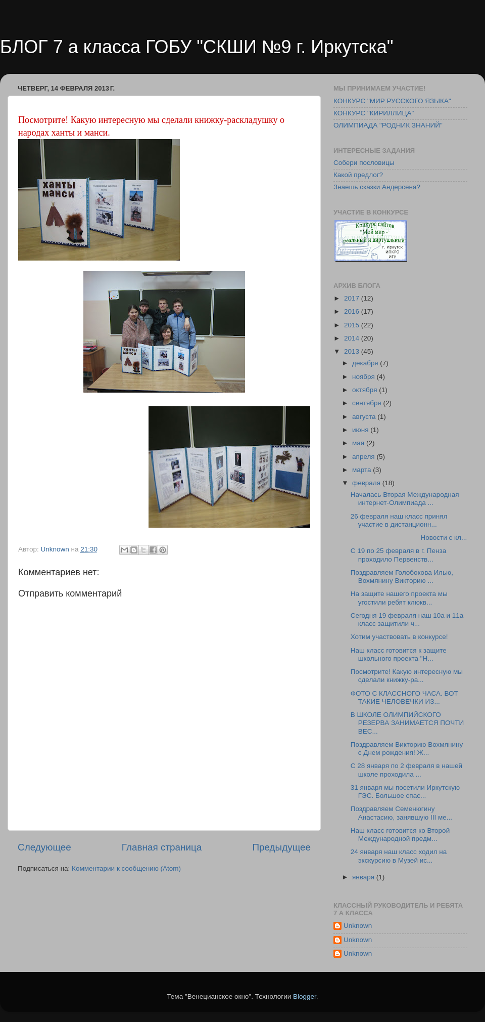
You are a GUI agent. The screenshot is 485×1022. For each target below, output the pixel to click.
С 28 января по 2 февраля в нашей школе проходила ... (406, 770)
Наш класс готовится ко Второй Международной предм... (400, 834)
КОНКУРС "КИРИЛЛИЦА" (373, 113)
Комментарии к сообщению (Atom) (126, 868)
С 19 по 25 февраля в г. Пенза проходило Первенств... (398, 555)
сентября (367, 403)
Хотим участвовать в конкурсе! (400, 637)
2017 (352, 298)
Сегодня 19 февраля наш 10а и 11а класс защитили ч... (407, 619)
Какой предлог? (358, 175)
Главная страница (162, 847)
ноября (364, 376)
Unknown (358, 925)
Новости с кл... (409, 537)
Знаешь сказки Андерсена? (376, 187)
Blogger (304, 996)
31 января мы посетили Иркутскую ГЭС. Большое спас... (405, 791)
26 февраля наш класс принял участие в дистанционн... (399, 520)
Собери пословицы (363, 162)
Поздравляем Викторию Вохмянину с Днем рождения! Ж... (407, 748)
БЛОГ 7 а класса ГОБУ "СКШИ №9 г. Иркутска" (197, 46)
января (364, 877)
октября (365, 390)
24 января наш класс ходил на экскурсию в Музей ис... (399, 856)
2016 (352, 311)
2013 (352, 351)
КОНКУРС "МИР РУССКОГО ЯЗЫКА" (392, 101)
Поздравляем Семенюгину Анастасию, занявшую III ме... (401, 813)
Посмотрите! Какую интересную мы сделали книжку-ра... (407, 676)
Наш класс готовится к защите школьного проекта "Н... (399, 654)
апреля (364, 456)
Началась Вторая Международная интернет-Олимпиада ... (405, 498)
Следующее (44, 847)
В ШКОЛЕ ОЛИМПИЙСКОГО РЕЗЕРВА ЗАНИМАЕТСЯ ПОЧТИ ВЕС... (407, 723)
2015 (352, 325)
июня (361, 430)
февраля (367, 483)
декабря (366, 363)
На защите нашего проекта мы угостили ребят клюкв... (399, 598)
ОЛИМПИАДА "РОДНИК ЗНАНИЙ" (388, 125)
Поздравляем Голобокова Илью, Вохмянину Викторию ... (402, 576)
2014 (352, 338)
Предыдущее (281, 847)
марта (362, 470)
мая (359, 443)
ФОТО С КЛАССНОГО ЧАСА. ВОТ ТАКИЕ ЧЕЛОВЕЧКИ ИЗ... (404, 697)
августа (364, 416)
